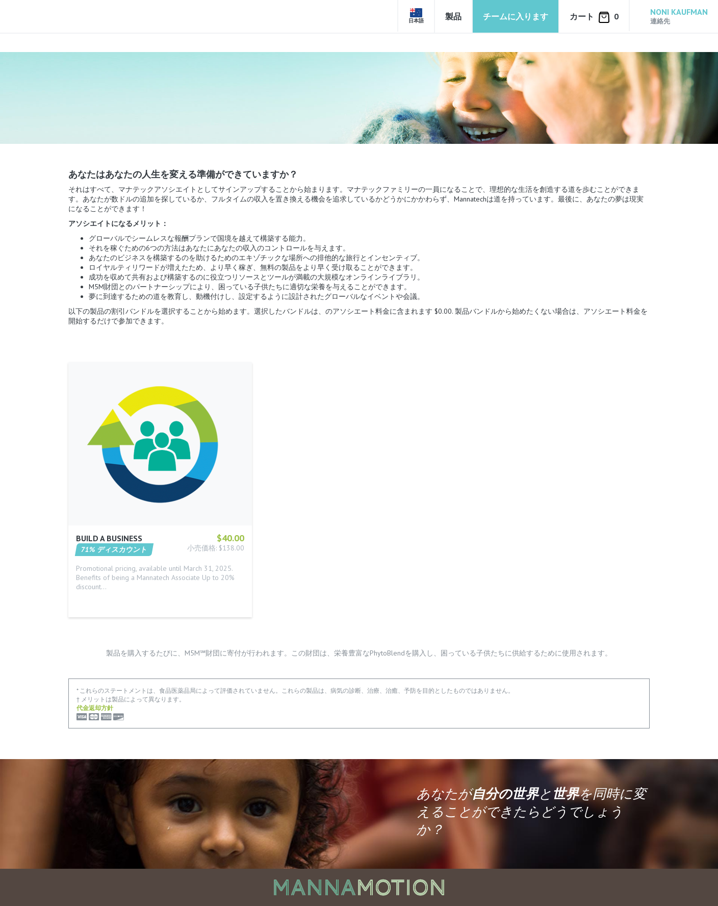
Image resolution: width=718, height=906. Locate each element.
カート (594, 17)
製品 (453, 16)
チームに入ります (515, 16)
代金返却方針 (94, 708)
